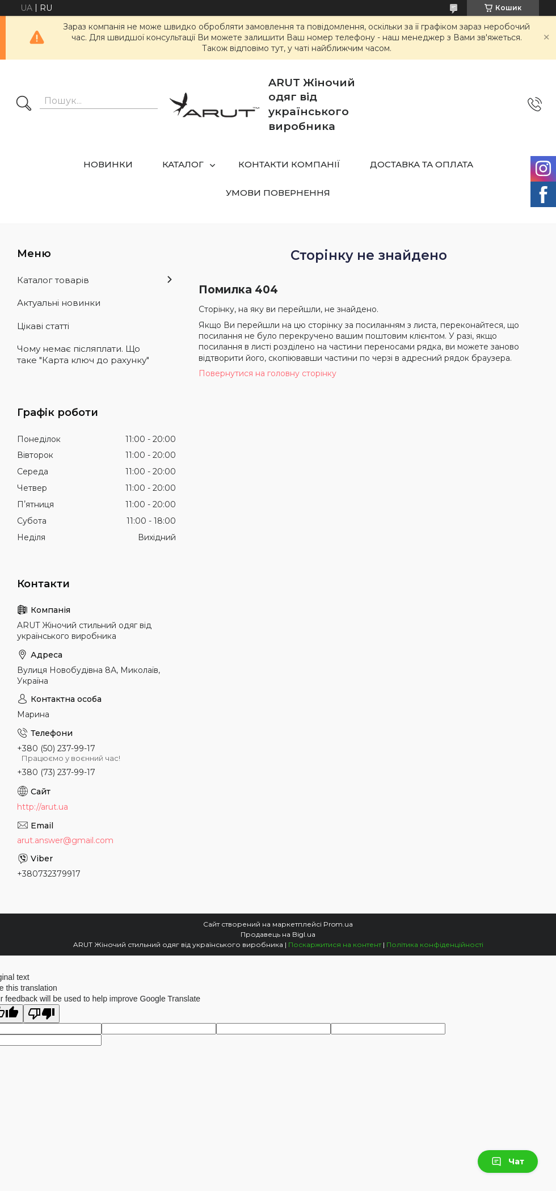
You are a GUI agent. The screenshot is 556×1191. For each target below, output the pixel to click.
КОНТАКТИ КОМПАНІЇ (289, 164)
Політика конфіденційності (434, 944)
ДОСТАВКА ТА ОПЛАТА (421, 164)
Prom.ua (338, 924)
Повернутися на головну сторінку (267, 373)
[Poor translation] (41, 1013)
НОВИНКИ (108, 164)
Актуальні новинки (58, 302)
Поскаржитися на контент (334, 944)
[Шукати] (23, 104)
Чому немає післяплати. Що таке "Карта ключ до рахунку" (83, 354)
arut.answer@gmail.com (65, 840)
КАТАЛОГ (183, 164)
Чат (507, 1161)
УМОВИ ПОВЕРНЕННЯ (278, 192)
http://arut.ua (42, 807)
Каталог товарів (53, 280)
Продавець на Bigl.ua (278, 934)
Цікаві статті (43, 326)
